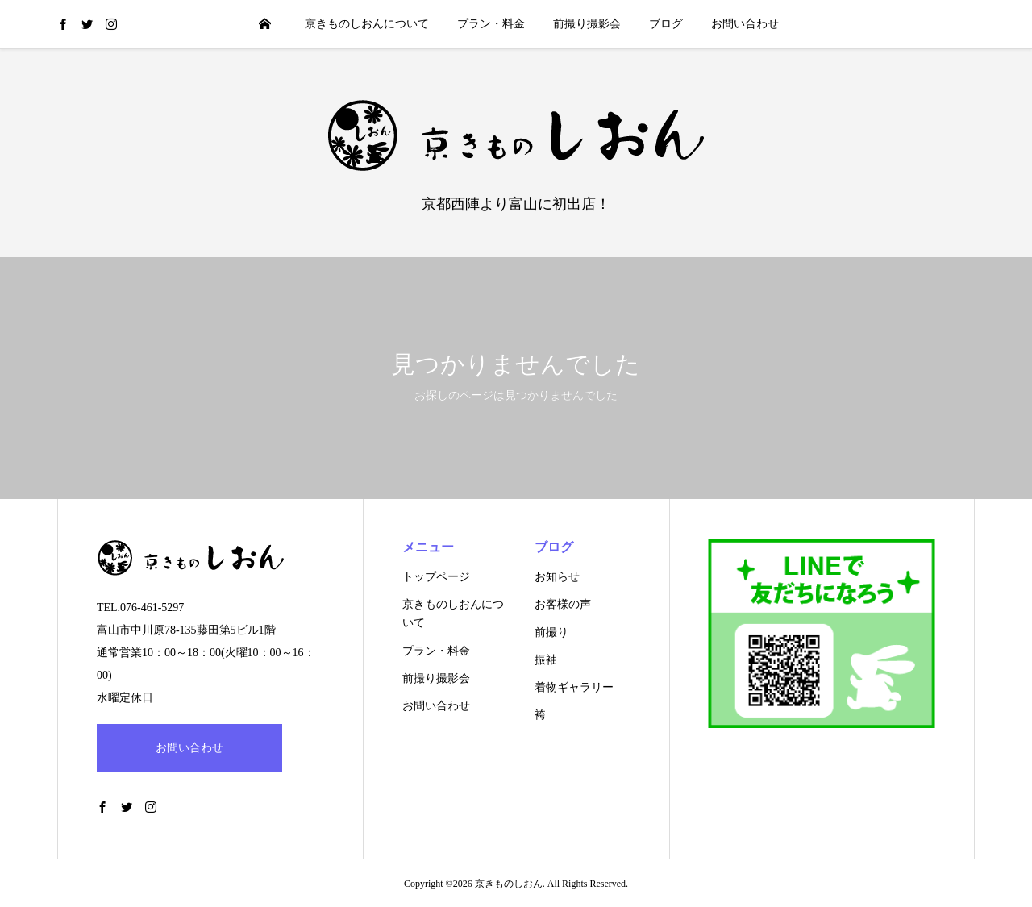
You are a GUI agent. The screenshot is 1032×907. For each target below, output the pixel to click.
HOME (264, 24)
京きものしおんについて (367, 24)
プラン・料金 (491, 24)
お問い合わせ (745, 24)
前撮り (551, 632)
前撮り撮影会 (587, 24)
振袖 (546, 660)
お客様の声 (563, 604)
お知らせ (557, 577)
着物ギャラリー (574, 687)
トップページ (436, 577)
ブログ (666, 24)
